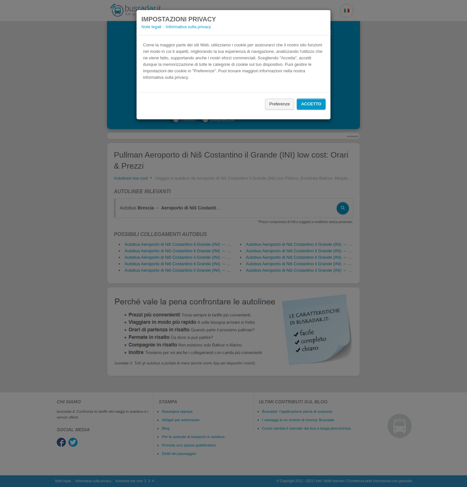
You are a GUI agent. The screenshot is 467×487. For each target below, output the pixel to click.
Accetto (311, 103)
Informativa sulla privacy (188, 26)
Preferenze (279, 103)
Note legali (151, 26)
